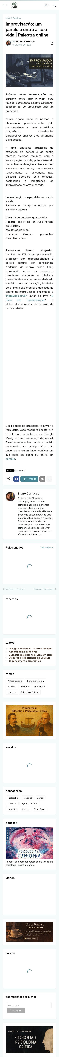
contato (10, 458)
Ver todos (46, 547)
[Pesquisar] (54, 5)
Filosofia (12, 686)
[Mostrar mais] (49, 479)
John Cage (39, 809)
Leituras (25, 686)
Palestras (17, 18)
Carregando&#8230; (29, 366)
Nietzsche (13, 798)
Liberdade (39, 686)
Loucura (12, 692)
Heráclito (12, 809)
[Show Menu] (5, 5)
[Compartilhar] (50, 43)
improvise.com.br (16, 295)
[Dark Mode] (47, 5)
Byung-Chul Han (30, 803)
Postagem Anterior (15, 589)
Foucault (27, 798)
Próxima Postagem (43, 589)
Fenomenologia (35, 681)
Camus (25, 809)
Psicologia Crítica (30, 692)
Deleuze (12, 803)
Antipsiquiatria (15, 681)
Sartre (40, 798)
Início (8, 18)
